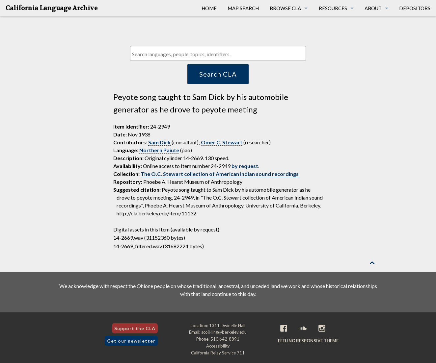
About (373, 8)
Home (209, 8)
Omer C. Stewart (221, 142)
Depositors (414, 8)
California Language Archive (51, 8)
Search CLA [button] (218, 74)
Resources (333, 8)
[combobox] (218, 53)
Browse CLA (285, 8)
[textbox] (219, 54)
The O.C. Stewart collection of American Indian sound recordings (220, 174)
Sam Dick (159, 142)
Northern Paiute (159, 150)
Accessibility (218, 346)
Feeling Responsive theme (308, 340)
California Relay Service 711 (218, 352)
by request (245, 166)
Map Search (243, 8)
